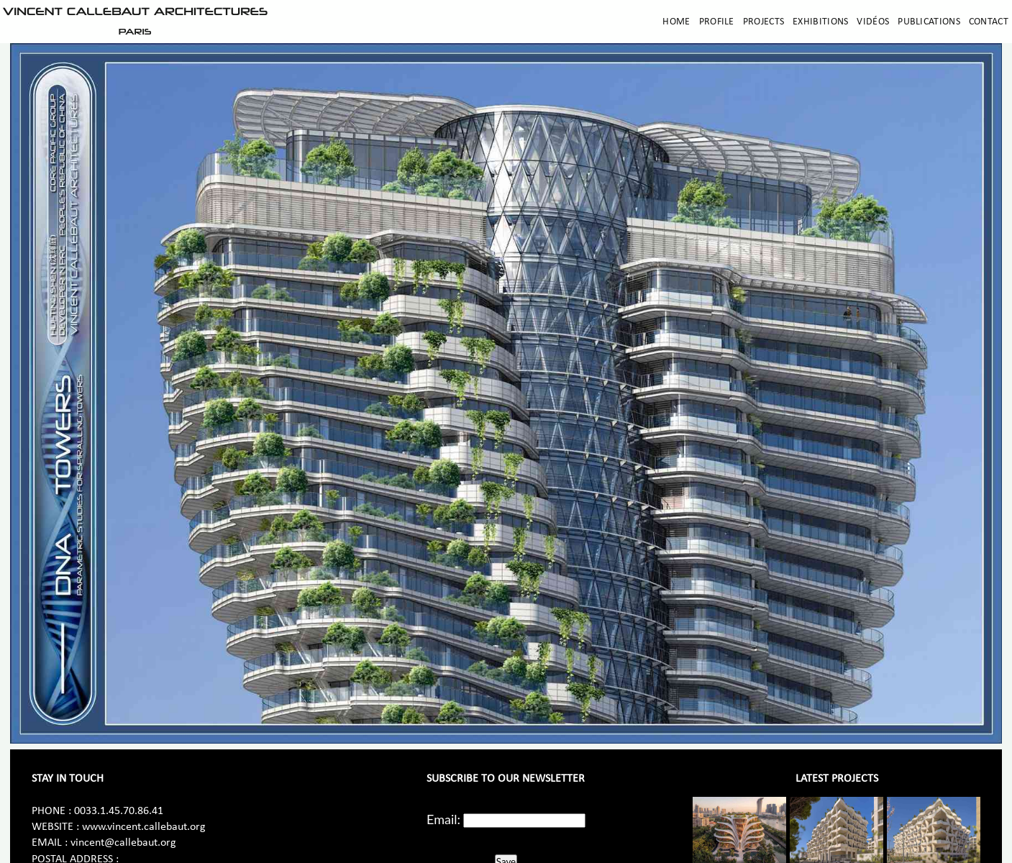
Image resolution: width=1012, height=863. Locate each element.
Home (676, 22)
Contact (988, 22)
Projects (763, 22)
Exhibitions (820, 22)
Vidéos (873, 22)
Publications (929, 22)
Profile (716, 22)
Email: (443, 819)
